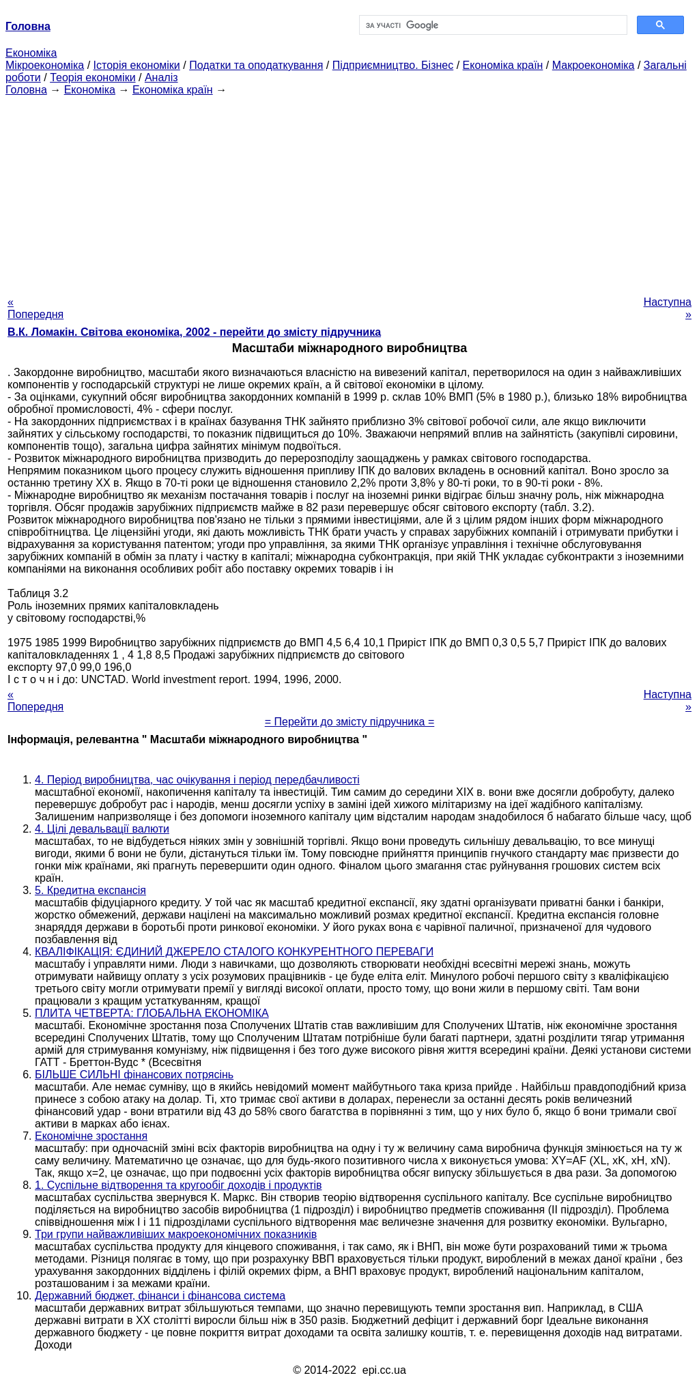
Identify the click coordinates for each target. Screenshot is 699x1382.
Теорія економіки (92, 77)
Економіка (31, 53)
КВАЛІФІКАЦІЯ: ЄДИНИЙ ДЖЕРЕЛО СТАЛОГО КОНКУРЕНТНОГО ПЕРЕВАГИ (234, 952)
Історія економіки (137, 65)
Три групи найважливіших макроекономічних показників (176, 1234)
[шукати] (492, 25)
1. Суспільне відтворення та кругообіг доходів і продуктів (178, 1185)
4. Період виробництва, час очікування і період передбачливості (197, 780)
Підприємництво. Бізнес (393, 65)
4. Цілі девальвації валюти (102, 829)
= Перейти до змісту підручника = (350, 722)
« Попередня (35, 308)
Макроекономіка (593, 65)
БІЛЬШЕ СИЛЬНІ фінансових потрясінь (134, 1074)
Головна (26, 90)
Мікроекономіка (44, 65)
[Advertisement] (349, 191)
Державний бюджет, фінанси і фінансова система (160, 1295)
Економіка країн (503, 65)
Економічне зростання (91, 1136)
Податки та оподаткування (256, 65)
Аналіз (161, 77)
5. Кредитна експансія (90, 890)
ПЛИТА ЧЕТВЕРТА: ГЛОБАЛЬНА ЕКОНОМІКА (152, 1013)
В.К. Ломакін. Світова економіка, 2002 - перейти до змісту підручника (194, 332)
